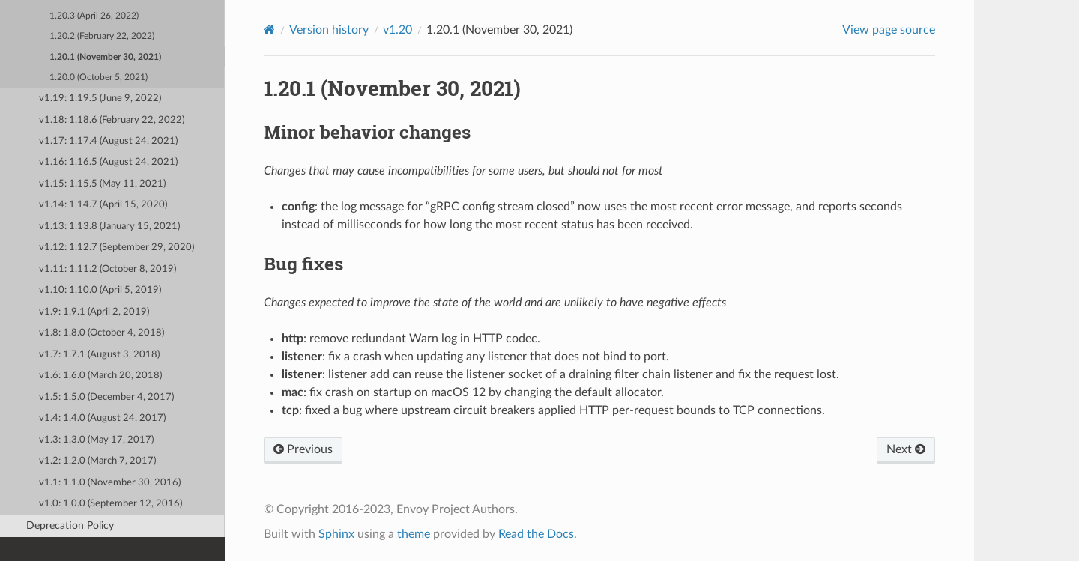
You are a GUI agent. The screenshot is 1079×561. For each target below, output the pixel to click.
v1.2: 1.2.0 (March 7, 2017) (97, 461)
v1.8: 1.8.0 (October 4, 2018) (101, 333)
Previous (303, 449)
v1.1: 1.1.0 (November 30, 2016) (110, 483)
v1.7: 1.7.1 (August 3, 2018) (99, 355)
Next (905, 449)
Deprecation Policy (70, 525)
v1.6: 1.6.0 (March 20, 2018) (100, 375)
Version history (329, 30)
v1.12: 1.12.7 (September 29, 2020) (116, 247)
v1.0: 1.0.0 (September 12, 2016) (110, 504)
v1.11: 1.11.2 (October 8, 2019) (107, 269)
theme (413, 534)
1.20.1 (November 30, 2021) (105, 57)
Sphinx (336, 534)
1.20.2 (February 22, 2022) (101, 36)
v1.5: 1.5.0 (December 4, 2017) (106, 397)
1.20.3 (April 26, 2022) (94, 16)
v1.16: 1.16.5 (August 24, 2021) (108, 162)
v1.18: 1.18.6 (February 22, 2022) (111, 120)
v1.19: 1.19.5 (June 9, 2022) (100, 98)
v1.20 (397, 30)
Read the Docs (536, 534)
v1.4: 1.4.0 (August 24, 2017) (102, 418)
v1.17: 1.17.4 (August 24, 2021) (108, 141)
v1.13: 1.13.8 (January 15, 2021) (109, 226)
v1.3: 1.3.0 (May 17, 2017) (96, 440)
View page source (888, 30)
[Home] (269, 29)
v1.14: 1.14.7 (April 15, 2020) (103, 205)
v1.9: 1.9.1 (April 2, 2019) (94, 312)
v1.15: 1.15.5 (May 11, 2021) (102, 184)
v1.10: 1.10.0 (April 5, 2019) (100, 290)
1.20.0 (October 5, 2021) (98, 77)
